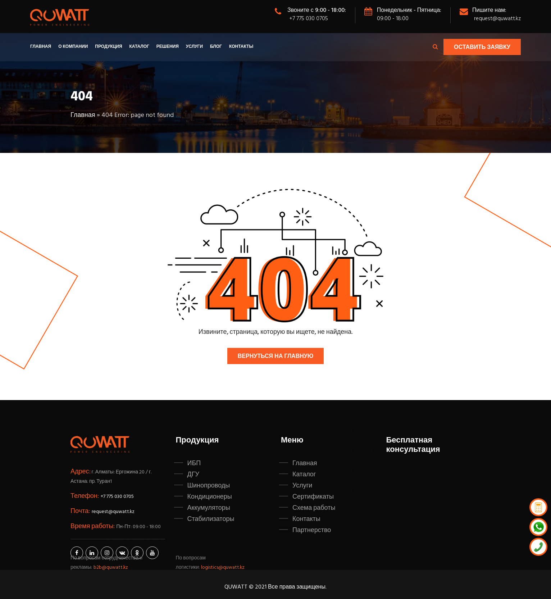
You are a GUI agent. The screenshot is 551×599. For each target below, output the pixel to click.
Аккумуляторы (208, 508)
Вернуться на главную (275, 356)
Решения (167, 46)
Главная (40, 46)
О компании (73, 46)
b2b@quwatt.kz (111, 567)
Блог (216, 46)
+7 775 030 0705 (308, 18)
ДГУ (193, 474)
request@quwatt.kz (497, 18)
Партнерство (311, 530)
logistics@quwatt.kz (223, 567)
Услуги (194, 46)
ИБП (194, 463)
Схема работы (313, 508)
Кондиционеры (209, 497)
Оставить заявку (482, 47)
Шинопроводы (208, 486)
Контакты (241, 46)
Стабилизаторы (210, 519)
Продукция (108, 46)
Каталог (139, 46)
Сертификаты (313, 497)
